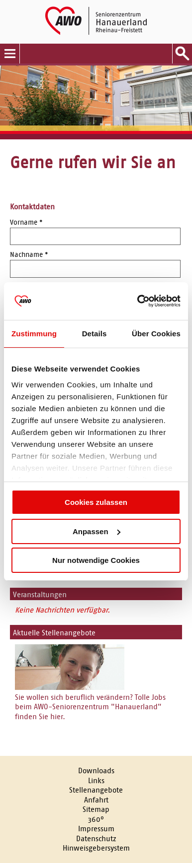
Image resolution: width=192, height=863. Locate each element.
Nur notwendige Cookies (96, 560)
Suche (182, 53)
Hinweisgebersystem (96, 848)
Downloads (96, 770)
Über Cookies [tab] (156, 333)
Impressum (96, 828)
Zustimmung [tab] (34, 333)
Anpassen (96, 531)
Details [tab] (94, 333)
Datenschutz (96, 838)
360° (96, 819)
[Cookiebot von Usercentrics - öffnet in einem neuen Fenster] (138, 301)
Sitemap (96, 809)
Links (96, 780)
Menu (10, 53)
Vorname (26, 222)
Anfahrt (96, 800)
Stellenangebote (96, 790)
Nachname (29, 254)
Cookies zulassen (96, 502)
